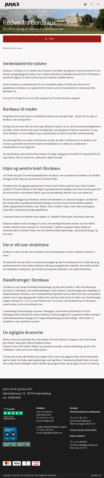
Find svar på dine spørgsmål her (83, 430)
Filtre (51, 39)
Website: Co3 (96, 475)
